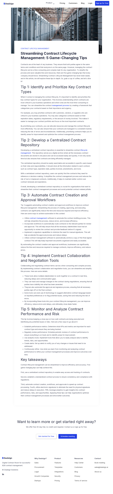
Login (90, 3)
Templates (58, 467)
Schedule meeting (68, 436)
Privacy (77, 476)
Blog (82, 3)
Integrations (58, 472)
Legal (36, 472)
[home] (9, 4)
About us (98, 472)
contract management (38, 218)
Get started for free (46, 436)
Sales (36, 463)
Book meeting (100, 463)
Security (57, 476)
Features (57, 463)
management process (60, 105)
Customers (73, 3)
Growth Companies (41, 476)
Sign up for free (102, 3)
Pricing (62, 3)
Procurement (39, 467)
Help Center (79, 463)
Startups (37, 481)
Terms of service (80, 481)
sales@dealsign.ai (101, 467)
